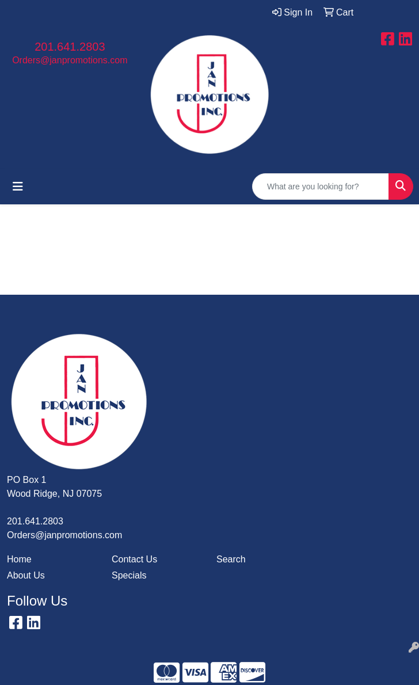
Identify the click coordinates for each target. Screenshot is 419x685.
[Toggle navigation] (18, 186)
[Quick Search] (320, 186)
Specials (129, 575)
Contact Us (134, 559)
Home (19, 559)
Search (231, 559)
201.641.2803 (70, 46)
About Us (26, 575)
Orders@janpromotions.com (69, 60)
